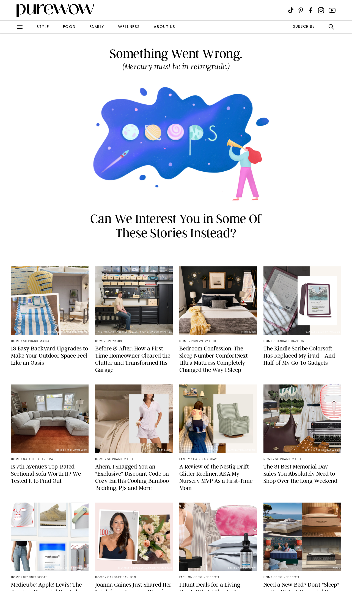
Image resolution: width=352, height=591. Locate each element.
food (69, 27)
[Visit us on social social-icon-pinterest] (301, 10)
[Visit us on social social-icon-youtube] (332, 10)
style (43, 27)
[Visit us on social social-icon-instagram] (321, 10)
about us (164, 27)
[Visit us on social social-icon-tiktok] (291, 10)
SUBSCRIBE (304, 27)
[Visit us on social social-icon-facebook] (311, 10)
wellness (129, 27)
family (96, 27)
